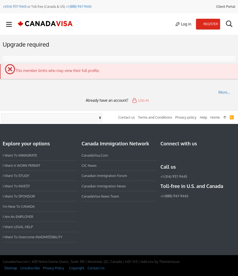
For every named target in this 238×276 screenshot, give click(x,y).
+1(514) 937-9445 (14, 7)
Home (215, 117)
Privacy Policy (53, 268)
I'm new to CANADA (19, 206)
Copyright (76, 268)
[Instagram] (173, 155)
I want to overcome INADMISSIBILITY (33, 237)
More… (224, 92)
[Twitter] (192, 155)
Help (203, 117)
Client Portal (225, 7)
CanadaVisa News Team (100, 196)
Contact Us (96, 268)
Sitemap (10, 268)
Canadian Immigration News (104, 186)
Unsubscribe (30, 268)
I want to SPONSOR (19, 196)
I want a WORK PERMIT (21, 165)
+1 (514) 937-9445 (173, 176)
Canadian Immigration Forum (104, 175)
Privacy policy (186, 117)
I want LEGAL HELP (18, 227)
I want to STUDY (16, 175)
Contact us (126, 117)
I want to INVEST (16, 186)
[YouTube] (202, 155)
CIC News (89, 165)
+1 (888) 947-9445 (78, 7)
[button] (9, 24)
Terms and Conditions (155, 117)
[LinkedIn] (183, 155)
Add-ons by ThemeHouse (160, 261)
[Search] (229, 24)
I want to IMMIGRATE (20, 155)
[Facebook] (163, 155)
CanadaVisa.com (95, 155)
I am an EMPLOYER (18, 216)
